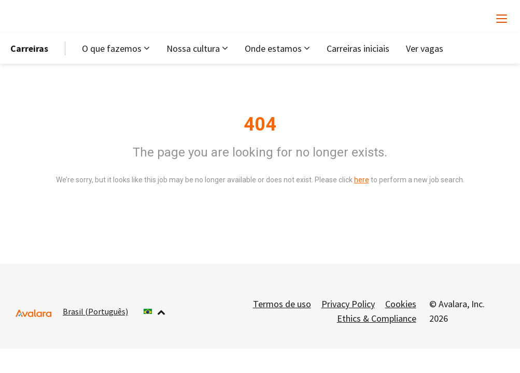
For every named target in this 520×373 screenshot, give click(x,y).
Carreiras (29, 48)
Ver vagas (424, 48)
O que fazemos (112, 48)
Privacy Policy (348, 304)
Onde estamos (273, 48)
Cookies (400, 304)
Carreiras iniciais (358, 48)
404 (260, 124)
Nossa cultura (193, 48)
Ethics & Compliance (376, 318)
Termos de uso (282, 304)
